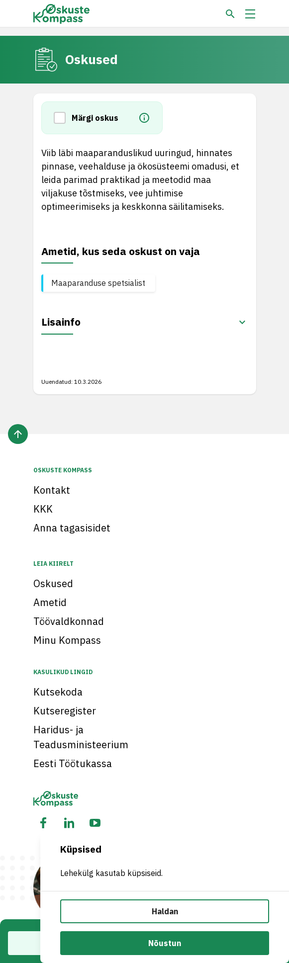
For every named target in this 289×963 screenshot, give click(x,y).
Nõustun (164, 943)
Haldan (165, 911)
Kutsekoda (58, 692)
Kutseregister (64, 710)
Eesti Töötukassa (72, 763)
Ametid (50, 602)
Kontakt (51, 490)
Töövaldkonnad (68, 621)
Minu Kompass (67, 640)
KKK (43, 509)
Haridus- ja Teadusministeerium (80, 737)
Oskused (53, 583)
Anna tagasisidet (71, 527)
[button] (63, 118)
